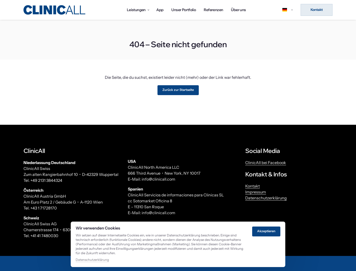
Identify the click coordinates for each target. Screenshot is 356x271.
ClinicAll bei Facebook (265, 162)
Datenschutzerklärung (266, 200)
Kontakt (252, 186)
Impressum (255, 191)
